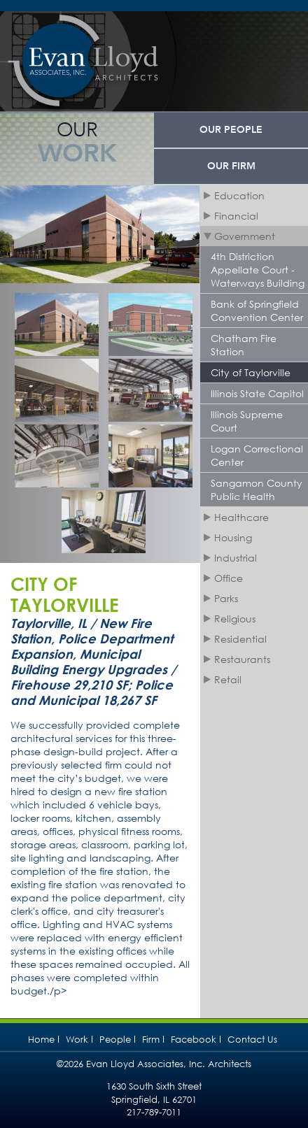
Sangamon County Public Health (256, 489)
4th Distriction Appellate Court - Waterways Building (257, 270)
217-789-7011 (154, 1112)
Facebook (193, 1039)
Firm (151, 1039)
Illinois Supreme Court (247, 421)
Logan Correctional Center (257, 455)
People (115, 1039)
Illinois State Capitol (257, 393)
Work (77, 1039)
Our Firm (231, 166)
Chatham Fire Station (243, 344)
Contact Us (252, 1039)
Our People (231, 130)
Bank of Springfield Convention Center (257, 310)
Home (41, 1039)
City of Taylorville (250, 372)
